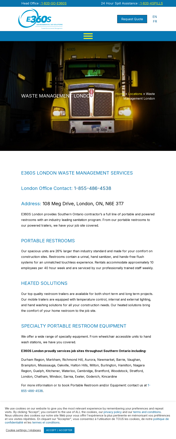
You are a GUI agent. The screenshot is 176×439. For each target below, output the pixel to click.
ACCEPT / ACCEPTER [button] (59, 430)
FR (155, 21)
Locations (135, 94)
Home (119, 94)
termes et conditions (46, 422)
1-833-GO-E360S (53, 3)
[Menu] (88, 36)
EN (155, 17)
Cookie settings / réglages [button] (23, 430)
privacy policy (113, 412)
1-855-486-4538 (92, 188)
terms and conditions (147, 412)
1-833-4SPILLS (151, 3)
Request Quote (132, 19)
